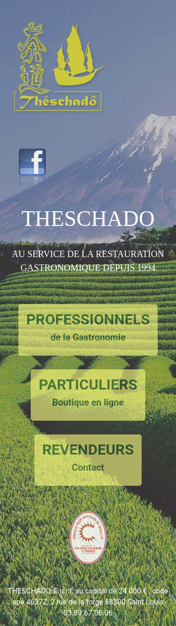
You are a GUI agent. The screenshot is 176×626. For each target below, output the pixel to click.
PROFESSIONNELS (88, 327)
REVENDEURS (88, 457)
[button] (63, 123)
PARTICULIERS (87, 392)
